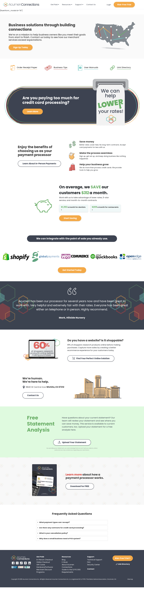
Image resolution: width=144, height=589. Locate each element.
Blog (63, 560)
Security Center (93, 564)
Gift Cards (40, 564)
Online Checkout (43, 562)
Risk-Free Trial (124, 4)
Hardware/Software (44, 567)
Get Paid (55, 4)
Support (79, 4)
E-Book (65, 562)
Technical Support (94, 560)
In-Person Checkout (44, 560)
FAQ (88, 562)
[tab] (72, 522)
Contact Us (91, 4)
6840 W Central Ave (45, 387)
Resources (67, 4)
